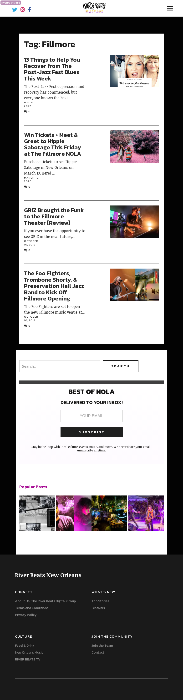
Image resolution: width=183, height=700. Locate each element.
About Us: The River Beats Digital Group (45, 601)
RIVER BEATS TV (28, 659)
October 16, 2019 (31, 242)
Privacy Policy (25, 614)
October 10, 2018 (31, 318)
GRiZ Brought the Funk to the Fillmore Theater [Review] (54, 216)
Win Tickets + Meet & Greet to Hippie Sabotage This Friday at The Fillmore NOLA (52, 144)
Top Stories (100, 601)
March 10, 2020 (31, 179)
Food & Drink (24, 645)
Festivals (98, 607)
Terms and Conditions (31, 607)
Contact (98, 652)
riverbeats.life (10, 2)
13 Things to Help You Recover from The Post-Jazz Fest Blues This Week (52, 69)
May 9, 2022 (29, 104)
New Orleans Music (29, 652)
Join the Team (102, 645)
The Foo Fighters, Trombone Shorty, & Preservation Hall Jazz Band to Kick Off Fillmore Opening (54, 286)
